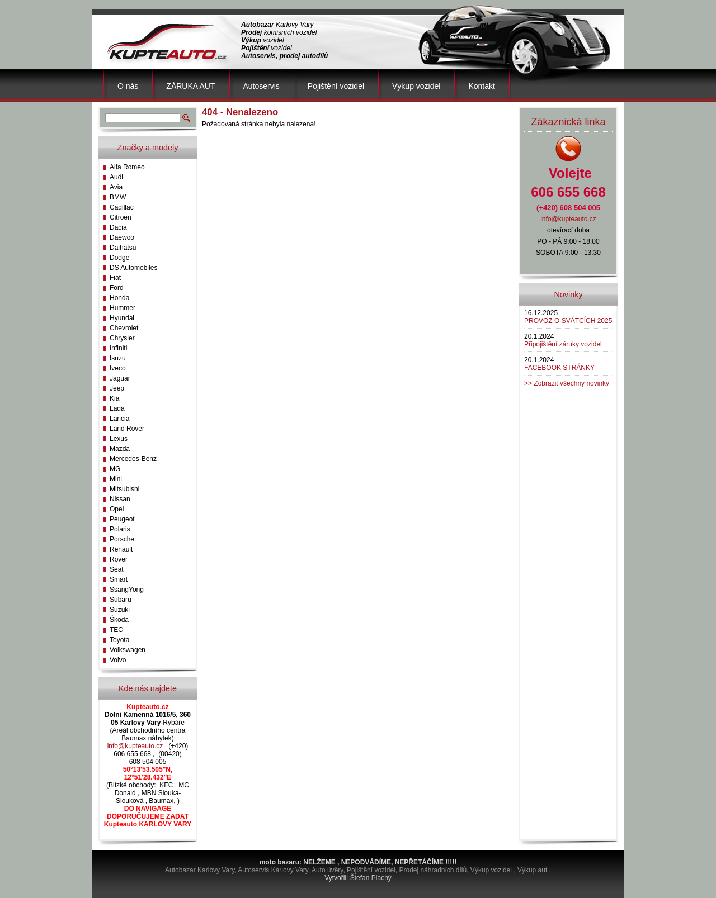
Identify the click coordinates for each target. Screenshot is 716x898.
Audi (116, 177)
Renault (121, 549)
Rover (119, 559)
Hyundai (122, 318)
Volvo (118, 660)
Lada (117, 408)
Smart (119, 579)
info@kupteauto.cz (135, 746)
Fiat (115, 278)
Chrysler (122, 338)
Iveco (118, 368)
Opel (117, 509)
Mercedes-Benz (133, 459)
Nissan (120, 499)
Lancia (119, 418)
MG (115, 469)
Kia (114, 398)
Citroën (120, 217)
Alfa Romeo (127, 167)
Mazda (120, 449)
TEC (116, 630)
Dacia (118, 227)
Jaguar (120, 378)
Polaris (120, 529)
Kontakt (481, 86)
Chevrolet (124, 328)
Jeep (117, 388)
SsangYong (127, 589)
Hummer (122, 308)
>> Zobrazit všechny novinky (566, 383)
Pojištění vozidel (336, 86)
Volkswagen (127, 650)
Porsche (122, 539)
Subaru (120, 600)
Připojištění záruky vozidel (563, 344)
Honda (119, 298)
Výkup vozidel (416, 86)
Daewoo (122, 237)
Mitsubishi (124, 489)
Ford (117, 288)
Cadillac (122, 207)
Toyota (119, 640)
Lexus (119, 439)
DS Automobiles (133, 268)
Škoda (119, 620)
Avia (116, 187)
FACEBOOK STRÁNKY (559, 368)
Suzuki (120, 610)
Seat (117, 569)
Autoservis (261, 86)
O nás (127, 86)
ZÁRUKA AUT (190, 86)
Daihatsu (123, 247)
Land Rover (127, 429)
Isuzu (118, 358)
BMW (118, 197)
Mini (116, 479)
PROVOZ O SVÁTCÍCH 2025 (568, 321)
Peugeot (122, 519)
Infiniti (118, 348)
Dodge (119, 258)
